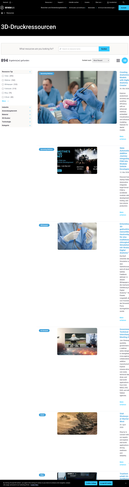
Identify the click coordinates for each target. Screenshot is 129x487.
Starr (68, 451)
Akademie (112, 463)
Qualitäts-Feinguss (52, 412)
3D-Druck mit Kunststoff (74, 442)
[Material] (16, 116)
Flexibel (69, 454)
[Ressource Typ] (16, 74)
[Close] (126, 483)
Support (60, 2)
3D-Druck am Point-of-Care (54, 463)
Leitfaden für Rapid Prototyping (73, 427)
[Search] (123, 2)
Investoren (112, 469)
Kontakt (111, 454)
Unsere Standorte (114, 457)
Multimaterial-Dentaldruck (54, 420)
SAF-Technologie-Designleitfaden (51, 425)
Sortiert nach (86, 62)
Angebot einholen (93, 457)
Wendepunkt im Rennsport (54, 454)
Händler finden (92, 454)
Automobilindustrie (115, 418)
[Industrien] (118, 409)
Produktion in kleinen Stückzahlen (73, 421)
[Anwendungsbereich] (16, 113)
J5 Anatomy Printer (94, 424)
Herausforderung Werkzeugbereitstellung (74, 416)
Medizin (111, 415)
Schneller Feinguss (52, 451)
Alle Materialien (71, 460)
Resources (48, 2)
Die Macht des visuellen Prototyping (53, 416)
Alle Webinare (50, 471)
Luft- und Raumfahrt (115, 421)
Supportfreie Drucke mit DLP (55, 429)
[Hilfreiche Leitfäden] (55, 409)
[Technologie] (16, 124)
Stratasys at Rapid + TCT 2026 (84, 252)
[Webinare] (55, 448)
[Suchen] (104, 50)
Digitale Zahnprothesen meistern (53, 467)
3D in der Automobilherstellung (73, 438)
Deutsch (7, 2)
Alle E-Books (50, 432)
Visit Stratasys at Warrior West (84, 192)
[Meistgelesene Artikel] (76, 410)
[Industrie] (16, 109)
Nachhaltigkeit (113, 466)
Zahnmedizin (113, 412)
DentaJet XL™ (92, 421)
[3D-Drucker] (16, 120)
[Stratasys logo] (8, 9)
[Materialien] (76, 448)
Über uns (98, 2)
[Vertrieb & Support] (97, 448)
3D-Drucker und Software (77, 8)
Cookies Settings (91, 483)
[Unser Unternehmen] (118, 448)
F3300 (90, 412)
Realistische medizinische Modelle (75, 433)
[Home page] (1, 15)
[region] (64, 483)
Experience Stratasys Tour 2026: (85, 278)
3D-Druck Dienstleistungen (106, 8)
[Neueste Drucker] (97, 409)
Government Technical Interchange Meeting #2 (92, 166)
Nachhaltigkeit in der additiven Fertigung (55, 458)
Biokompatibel (71, 457)
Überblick (112, 451)
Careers (87, 2)
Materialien (91, 8)
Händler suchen (74, 2)
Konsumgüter (113, 424)
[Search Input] (79, 50)
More (4, 103)
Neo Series (91, 418)
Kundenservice (92, 463)
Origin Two (91, 415)
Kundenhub (112, 2)
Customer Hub (92, 460)
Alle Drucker (91, 427)
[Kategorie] (16, 127)
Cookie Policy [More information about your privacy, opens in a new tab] (34, 485)
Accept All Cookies (105, 483)
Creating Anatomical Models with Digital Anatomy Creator (97, 74)
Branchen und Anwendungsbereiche (53, 9)
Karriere (111, 460)
